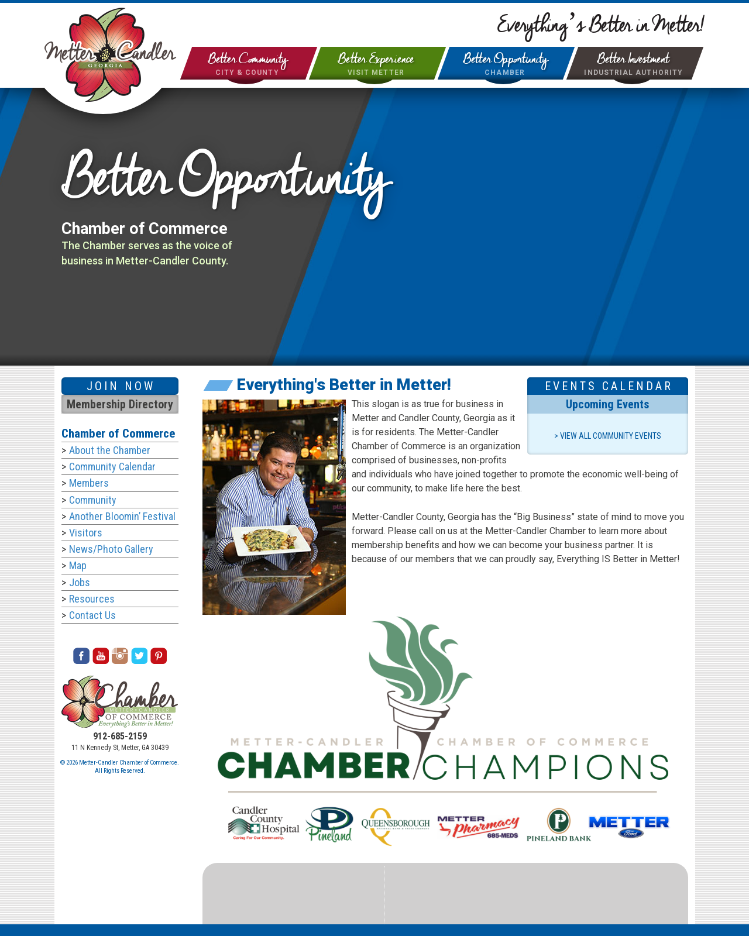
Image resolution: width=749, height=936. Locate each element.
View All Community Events (610, 436)
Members (89, 483)
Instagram (120, 656)
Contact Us (92, 615)
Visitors (85, 532)
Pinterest (158, 656)
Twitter (139, 656)
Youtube (100, 656)
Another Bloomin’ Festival (122, 516)
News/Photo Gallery (111, 549)
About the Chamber (109, 450)
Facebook (81, 656)
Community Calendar (112, 466)
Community (92, 500)
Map (78, 565)
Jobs (79, 582)
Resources (92, 599)
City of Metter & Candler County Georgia (110, 55)
